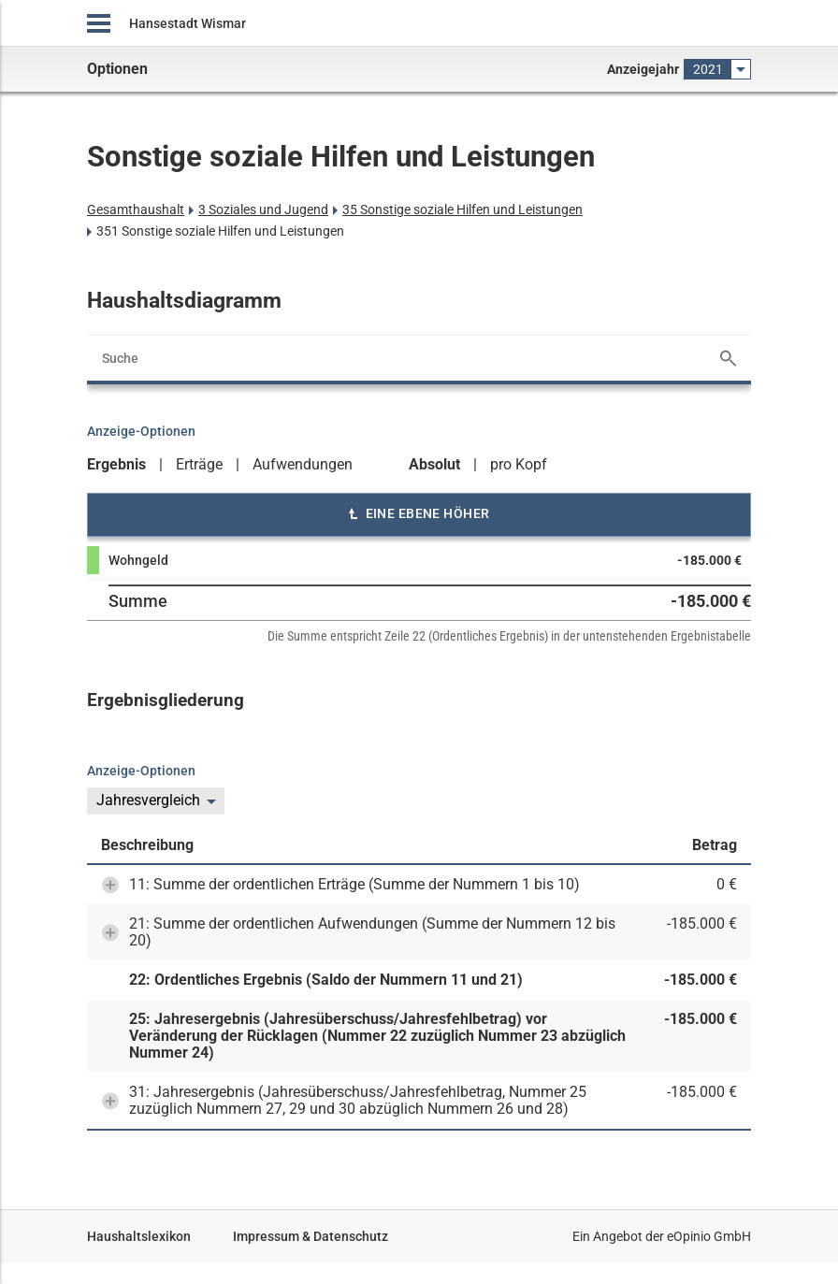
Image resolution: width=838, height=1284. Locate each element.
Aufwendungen (303, 464)
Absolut (434, 464)
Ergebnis (116, 464)
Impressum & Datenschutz (310, 1236)
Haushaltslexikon (139, 1236)
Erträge (199, 464)
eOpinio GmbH (709, 1236)
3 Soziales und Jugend (263, 209)
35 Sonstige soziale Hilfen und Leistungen (462, 209)
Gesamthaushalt (135, 209)
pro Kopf (518, 464)
